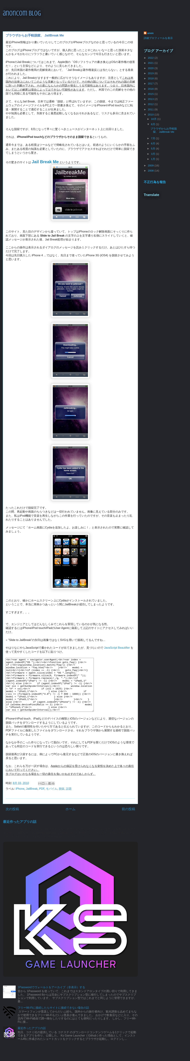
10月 (154, 118)
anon (150, 33)
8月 (153, 124)
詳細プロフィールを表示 (158, 37)
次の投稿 (12, 819)
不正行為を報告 (155, 182)
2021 (151, 62)
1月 (153, 158)
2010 (151, 114)
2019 (151, 73)
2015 (151, 93)
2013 (151, 98)
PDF (41, 799)
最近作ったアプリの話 (19, 832)
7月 (153, 138)
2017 (151, 83)
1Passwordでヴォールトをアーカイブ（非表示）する (51, 997)
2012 (151, 104)
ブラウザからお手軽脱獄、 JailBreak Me (163, 130)
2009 (151, 165)
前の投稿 (128, 819)
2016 (151, 88)
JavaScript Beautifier (117, 647)
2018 (151, 78)
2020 (151, 68)
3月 (153, 153)
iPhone (20, 799)
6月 (153, 143)
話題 (69, 799)
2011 (151, 109)
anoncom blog (22, 13)
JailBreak (32, 799)
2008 (151, 170)
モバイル (51, 799)
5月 (153, 148)
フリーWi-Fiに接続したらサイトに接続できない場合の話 (53, 1018)
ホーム (70, 819)
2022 (151, 57)
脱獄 (61, 799)
